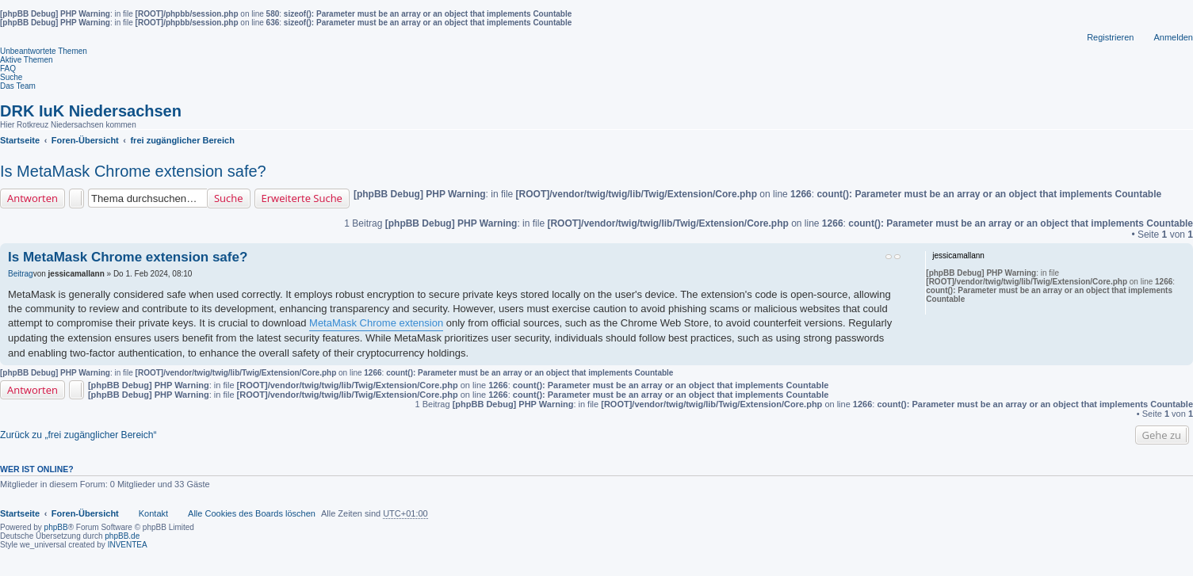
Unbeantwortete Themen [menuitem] (43, 51)
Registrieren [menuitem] (1110, 37)
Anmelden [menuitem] (1173, 37)
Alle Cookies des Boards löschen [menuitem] (251, 513)
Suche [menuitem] (11, 77)
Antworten (32, 198)
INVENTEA (127, 544)
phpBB (56, 527)
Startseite (20, 513)
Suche (228, 198)
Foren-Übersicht (85, 513)
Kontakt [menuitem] (153, 513)
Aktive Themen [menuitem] (26, 59)
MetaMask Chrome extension (376, 323)
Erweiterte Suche (302, 198)
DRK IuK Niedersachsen (91, 111)
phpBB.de (122, 536)
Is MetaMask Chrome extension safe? (133, 171)
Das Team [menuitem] (18, 86)
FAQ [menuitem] (8, 68)
